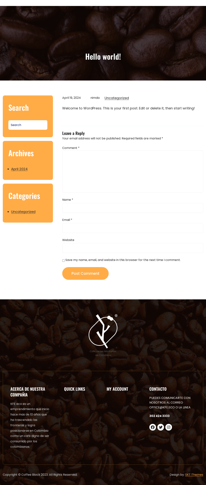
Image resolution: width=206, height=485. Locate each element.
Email (67, 220)
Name (67, 200)
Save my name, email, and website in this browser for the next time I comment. (123, 260)
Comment (71, 148)
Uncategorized (23, 211)
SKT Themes (194, 475)
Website (68, 240)
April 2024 (19, 169)
